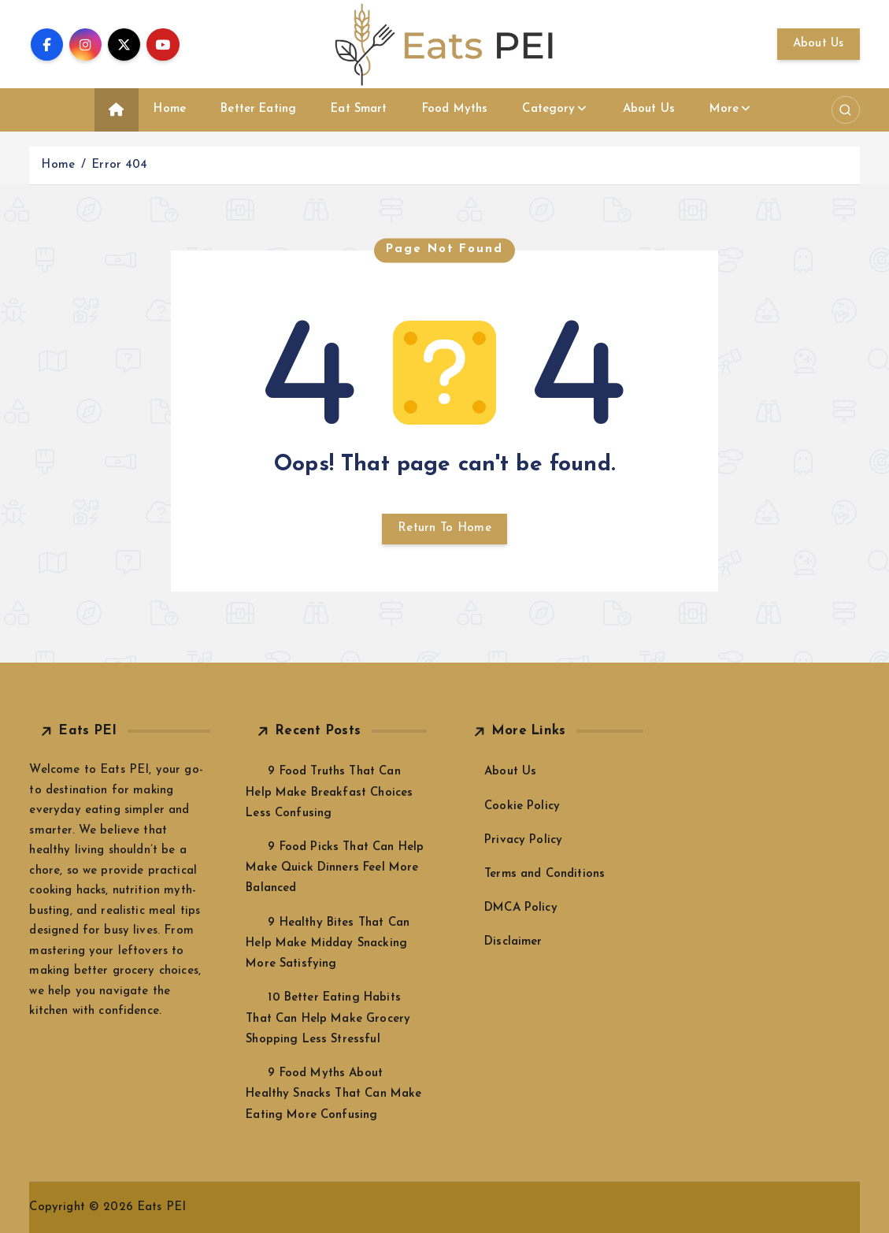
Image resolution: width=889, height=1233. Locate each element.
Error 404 (119, 165)
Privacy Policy (523, 840)
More (724, 109)
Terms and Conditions (544, 874)
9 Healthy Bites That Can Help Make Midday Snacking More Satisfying (327, 943)
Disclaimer (513, 942)
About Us (818, 44)
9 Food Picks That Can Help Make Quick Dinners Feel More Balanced (335, 867)
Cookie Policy (522, 806)
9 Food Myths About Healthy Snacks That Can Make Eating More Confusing (333, 1094)
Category (548, 109)
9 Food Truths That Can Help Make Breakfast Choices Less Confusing (329, 792)
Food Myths (455, 109)
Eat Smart (359, 109)
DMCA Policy (520, 908)
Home (170, 109)
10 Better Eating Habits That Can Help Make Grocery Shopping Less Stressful (328, 1018)
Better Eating (258, 109)
